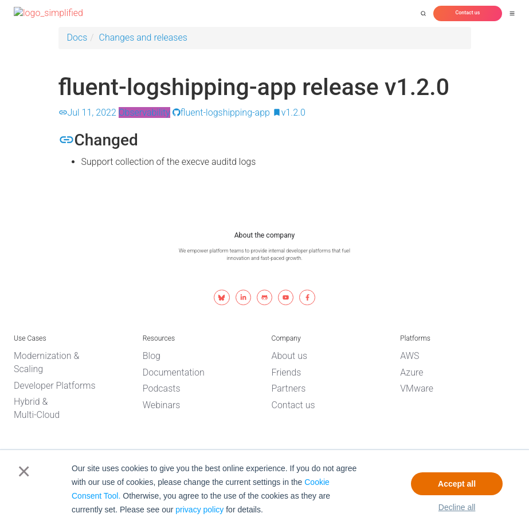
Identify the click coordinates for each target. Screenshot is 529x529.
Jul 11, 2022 (87, 112)
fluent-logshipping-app (221, 112)
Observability (144, 112)
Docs (77, 37)
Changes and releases (143, 37)
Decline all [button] (457, 507)
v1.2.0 (288, 112)
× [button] (21, 471)
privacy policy (199, 509)
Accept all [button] (457, 483)
